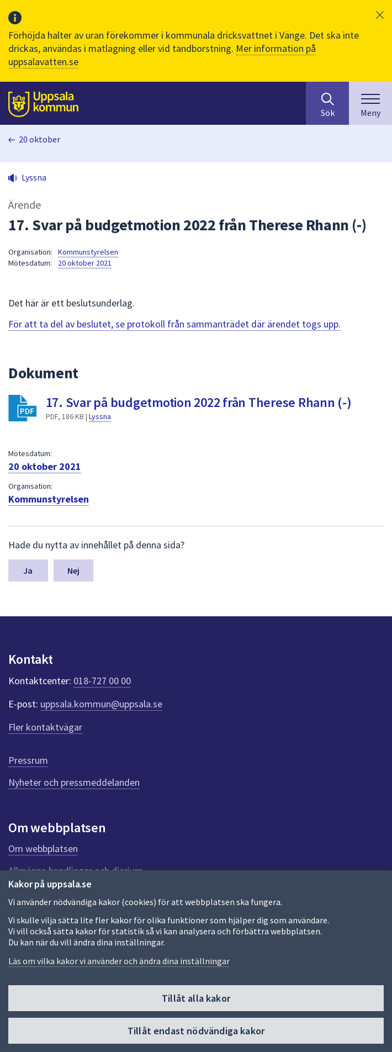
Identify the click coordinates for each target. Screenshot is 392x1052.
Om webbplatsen (43, 848)
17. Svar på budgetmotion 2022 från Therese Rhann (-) (199, 402)
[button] (379, 14)
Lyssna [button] (34, 177)
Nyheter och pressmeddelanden (74, 782)
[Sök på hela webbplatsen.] (327, 103)
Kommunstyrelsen (88, 252)
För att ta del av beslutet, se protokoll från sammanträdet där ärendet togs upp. (174, 324)
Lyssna (100, 416)
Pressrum (28, 760)
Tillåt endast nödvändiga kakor (196, 1030)
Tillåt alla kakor (196, 998)
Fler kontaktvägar (45, 727)
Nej (73, 570)
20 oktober (39, 139)
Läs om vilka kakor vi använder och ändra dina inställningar (119, 960)
